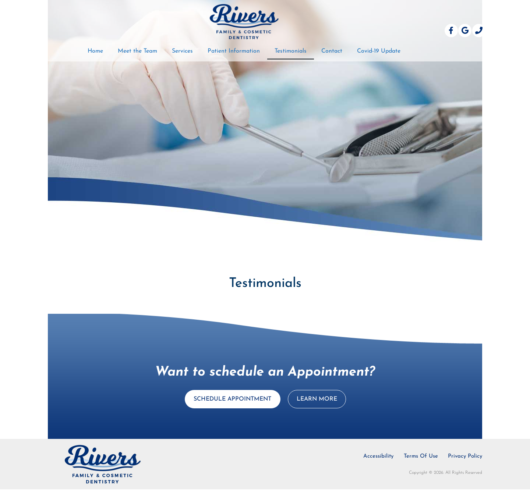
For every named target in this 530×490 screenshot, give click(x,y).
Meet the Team (137, 51)
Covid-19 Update (378, 51)
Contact (331, 51)
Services (182, 51)
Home (95, 51)
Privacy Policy (465, 457)
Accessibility (376, 457)
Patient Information (234, 51)
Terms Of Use (420, 457)
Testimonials (291, 51)
